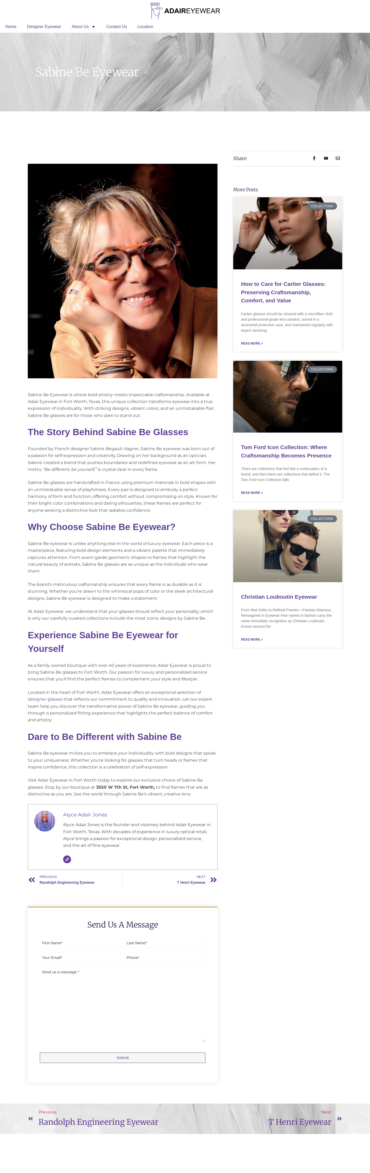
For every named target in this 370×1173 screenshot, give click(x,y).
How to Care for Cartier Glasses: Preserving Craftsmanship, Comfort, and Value (283, 292)
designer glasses (45, 699)
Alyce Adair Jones (85, 814)
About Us (84, 26)
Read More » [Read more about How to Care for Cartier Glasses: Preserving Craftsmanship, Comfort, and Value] (252, 343)
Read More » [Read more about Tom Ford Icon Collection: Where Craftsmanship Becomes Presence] (252, 493)
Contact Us (116, 26)
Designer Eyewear (44, 26)
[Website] (67, 859)
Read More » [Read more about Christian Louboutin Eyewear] (252, 639)
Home (11, 26)
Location (145, 26)
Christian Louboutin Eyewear (279, 597)
